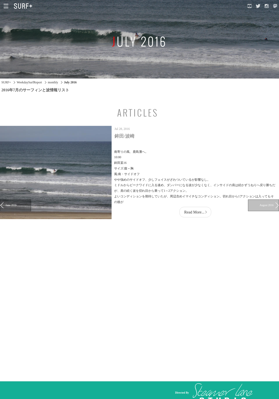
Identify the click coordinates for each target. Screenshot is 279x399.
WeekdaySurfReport (29, 82)
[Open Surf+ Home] (24, 6)
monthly (53, 82)
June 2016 (10, 205)
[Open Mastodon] (275, 6)
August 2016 (267, 205)
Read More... (194, 212)
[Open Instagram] (266, 6)
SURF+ (6, 82)
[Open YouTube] (249, 6)
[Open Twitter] (258, 6)
